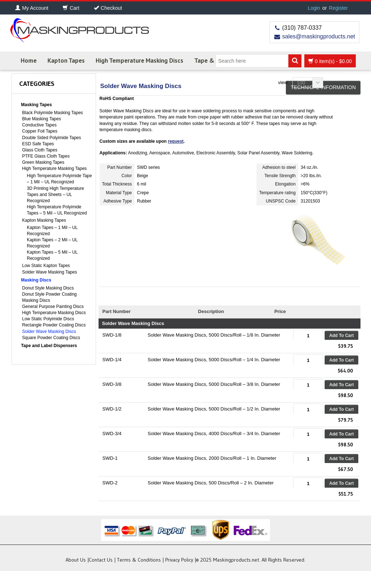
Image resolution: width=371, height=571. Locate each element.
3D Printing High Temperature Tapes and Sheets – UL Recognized (55, 194)
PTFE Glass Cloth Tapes (46, 156)
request (175, 141)
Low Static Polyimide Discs (48, 318)
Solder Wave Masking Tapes (49, 272)
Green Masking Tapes (43, 162)
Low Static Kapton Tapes (46, 265)
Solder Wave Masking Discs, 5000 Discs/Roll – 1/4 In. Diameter (214, 359)
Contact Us (101, 560)
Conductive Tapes (39, 125)
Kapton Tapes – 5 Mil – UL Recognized (52, 255)
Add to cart (341, 335)
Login (314, 8)
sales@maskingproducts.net (318, 36)
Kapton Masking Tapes (44, 220)
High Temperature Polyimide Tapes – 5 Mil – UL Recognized (57, 210)
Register (338, 8)
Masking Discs (36, 280)
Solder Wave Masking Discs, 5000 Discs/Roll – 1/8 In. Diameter (214, 335)
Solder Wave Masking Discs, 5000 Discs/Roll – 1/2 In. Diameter (214, 409)
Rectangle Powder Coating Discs (54, 325)
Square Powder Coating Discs (51, 337)
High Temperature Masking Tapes (54, 168)
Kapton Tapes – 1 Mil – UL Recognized (52, 230)
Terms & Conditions (139, 560)
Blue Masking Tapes (41, 118)
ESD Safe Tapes (38, 143)
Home (29, 60)
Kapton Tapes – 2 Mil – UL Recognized (52, 243)
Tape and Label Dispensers (49, 345)
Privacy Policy (179, 560)
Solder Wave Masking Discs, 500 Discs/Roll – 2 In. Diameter (211, 482)
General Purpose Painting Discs (53, 306)
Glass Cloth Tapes (39, 150)
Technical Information (323, 87)
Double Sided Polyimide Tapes (51, 137)
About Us (76, 560)
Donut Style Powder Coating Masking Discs (49, 297)
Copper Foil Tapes (39, 131)
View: (283, 82)
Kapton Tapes (66, 60)
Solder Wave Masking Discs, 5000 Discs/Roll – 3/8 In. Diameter (214, 384)
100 (310, 82)
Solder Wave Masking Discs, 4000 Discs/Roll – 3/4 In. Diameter (214, 433)
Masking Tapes (36, 104)
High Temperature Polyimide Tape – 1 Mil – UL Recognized (59, 178)
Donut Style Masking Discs (48, 288)
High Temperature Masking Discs (139, 60)
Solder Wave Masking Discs (49, 331)
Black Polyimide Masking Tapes (52, 112)
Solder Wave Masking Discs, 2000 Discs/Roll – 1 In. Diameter (212, 458)
